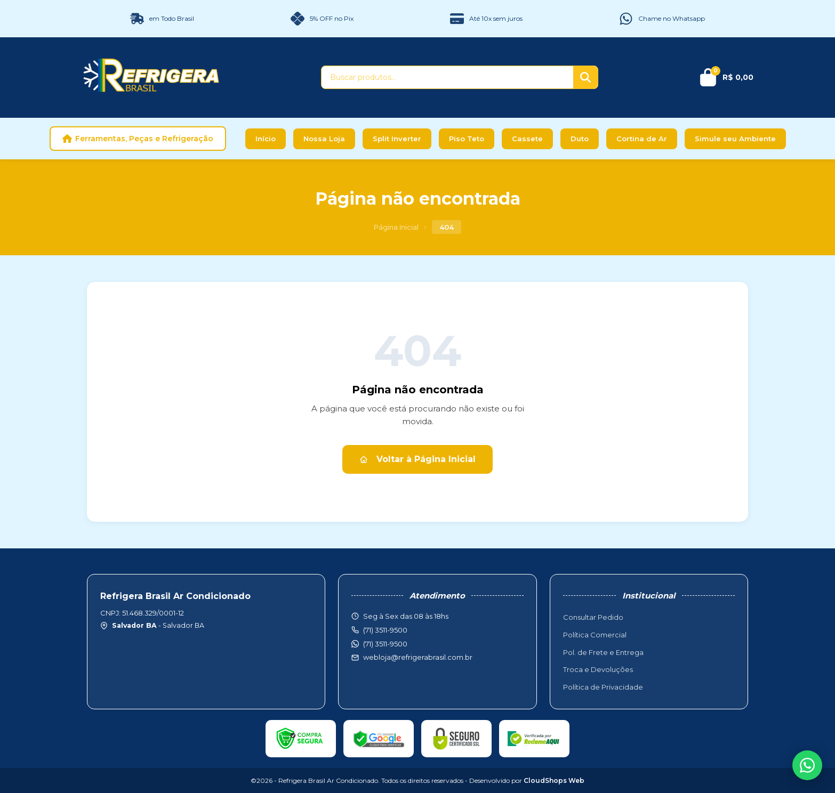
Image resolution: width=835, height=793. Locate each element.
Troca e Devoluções (598, 669)
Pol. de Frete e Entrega (603, 652)
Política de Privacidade (603, 687)
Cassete (527, 138)
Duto (580, 138)
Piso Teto (466, 138)
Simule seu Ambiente (735, 138)
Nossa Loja (324, 138)
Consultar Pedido (593, 617)
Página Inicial (396, 227)
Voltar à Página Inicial (417, 459)
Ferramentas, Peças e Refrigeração (137, 138)
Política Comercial (595, 634)
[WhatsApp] (807, 765)
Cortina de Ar (641, 138)
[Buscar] (585, 77)
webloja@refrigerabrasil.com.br (417, 657)
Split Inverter (397, 138)
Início (265, 138)
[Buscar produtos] (447, 77)
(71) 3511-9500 (385, 644)
